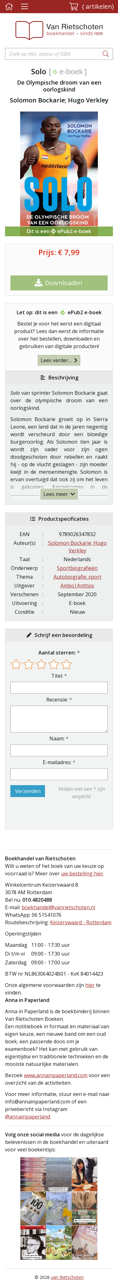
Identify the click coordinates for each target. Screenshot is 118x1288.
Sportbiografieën (77, 568)
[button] (91, 6)
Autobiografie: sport (77, 576)
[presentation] (50, 814)
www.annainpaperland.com (55, 1075)
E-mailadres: (57, 762)
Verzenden (28, 791)
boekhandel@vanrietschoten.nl (58, 907)
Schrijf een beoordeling (63, 635)
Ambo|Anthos (77, 585)
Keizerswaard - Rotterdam (80, 922)
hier (90, 985)
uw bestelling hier (82, 873)
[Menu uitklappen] (24, 7)
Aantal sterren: (57, 652)
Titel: (57, 675)
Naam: (57, 738)
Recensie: (57, 699)
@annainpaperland (27, 1116)
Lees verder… (59, 360)
